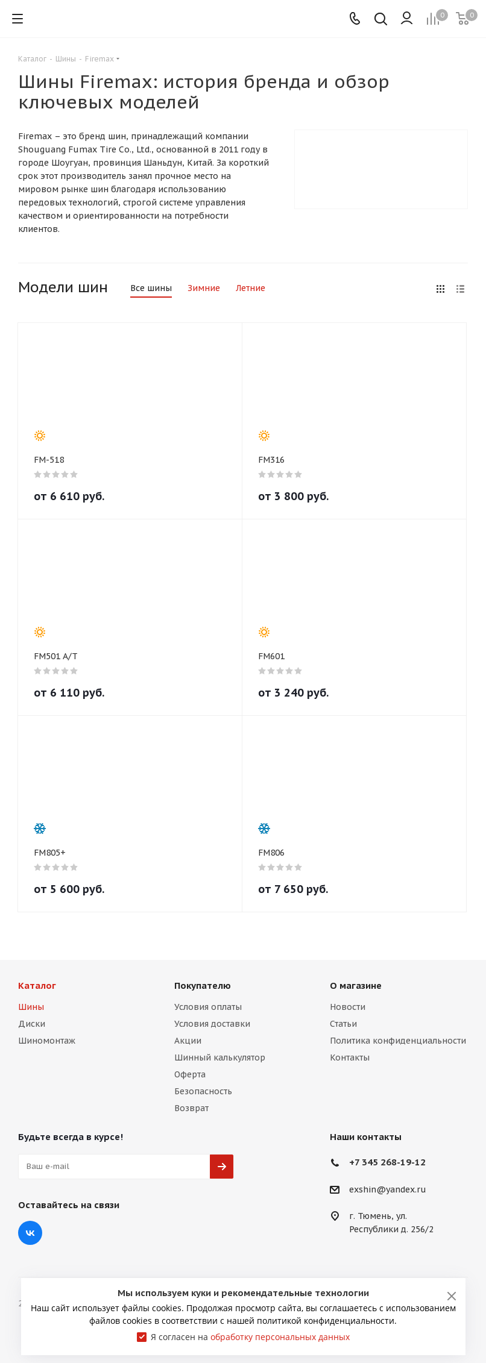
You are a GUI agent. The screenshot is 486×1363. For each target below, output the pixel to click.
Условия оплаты (208, 1006)
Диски (31, 1023)
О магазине (356, 985)
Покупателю (202, 985)
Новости (347, 1006)
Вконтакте (30, 1233)
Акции (187, 1040)
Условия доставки (212, 1023)
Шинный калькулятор (219, 1057)
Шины (31, 1006)
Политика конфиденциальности (398, 1040)
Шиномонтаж (46, 1040)
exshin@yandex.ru (387, 1189)
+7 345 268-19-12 (387, 1162)
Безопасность (203, 1091)
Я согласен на (250, 1337)
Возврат (191, 1108)
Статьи (343, 1023)
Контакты (350, 1057)
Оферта (190, 1074)
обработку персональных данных (280, 1337)
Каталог (37, 985)
